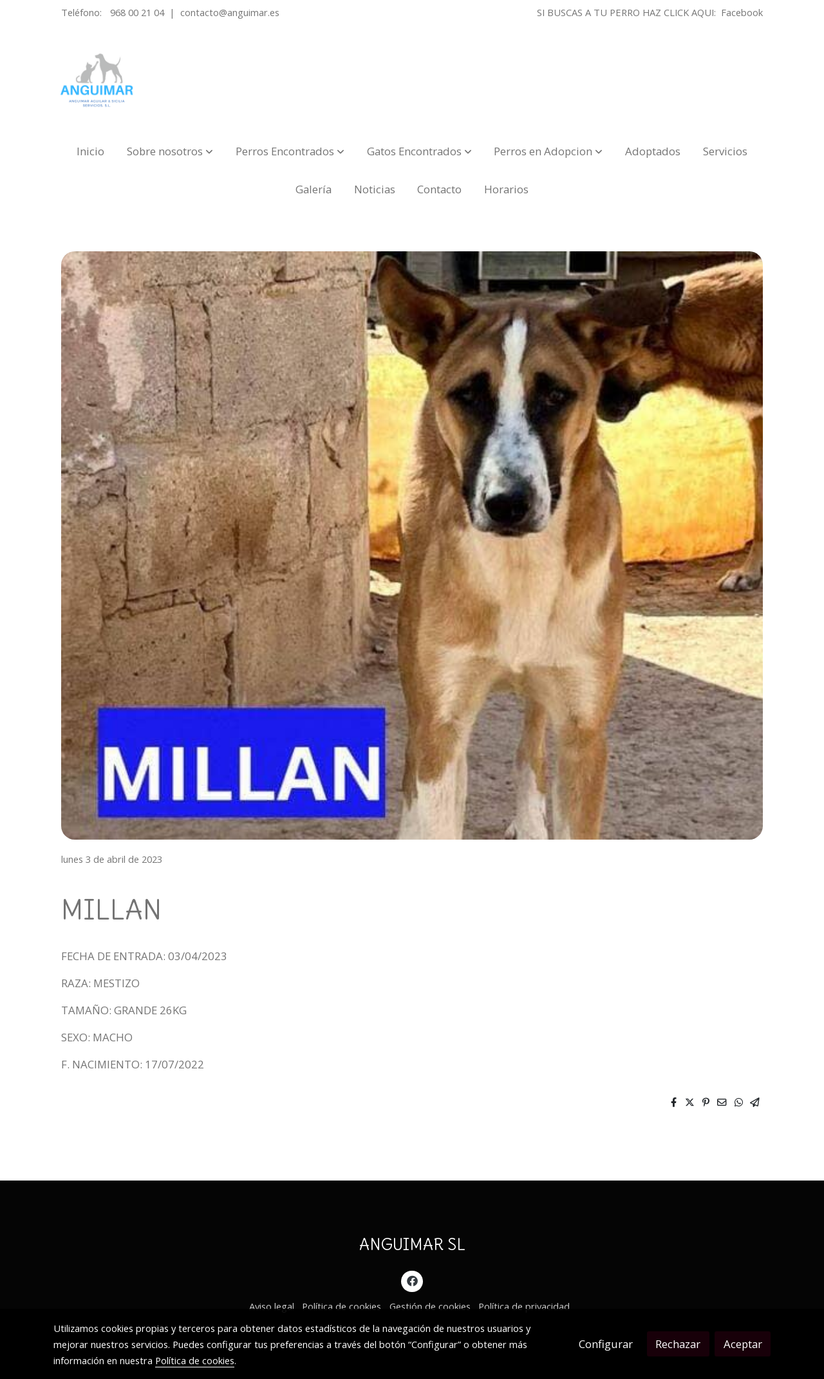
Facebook (742, 12)
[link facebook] (412, 1280)
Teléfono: (82, 12)
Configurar (606, 1343)
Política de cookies (341, 1306)
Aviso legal (271, 1306)
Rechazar (677, 1343)
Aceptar (743, 1343)
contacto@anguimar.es (229, 12)
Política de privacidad (524, 1306)
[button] (170, 151)
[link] (97, 80)
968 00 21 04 (137, 12)
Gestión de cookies (430, 1306)
